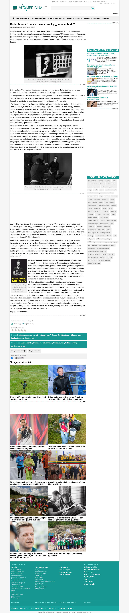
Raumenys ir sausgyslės (18, 583)
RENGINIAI (105, 18)
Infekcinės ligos (39, 589)
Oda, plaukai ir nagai (17, 586)
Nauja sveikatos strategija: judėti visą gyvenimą (65, 554)
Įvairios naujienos (18, 346)
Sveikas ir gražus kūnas (42, 343)
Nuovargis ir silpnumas (41, 587)
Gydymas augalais (90, 567)
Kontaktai (87, 1)
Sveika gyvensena (24, 335)
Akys (12, 592)
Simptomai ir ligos (41, 567)
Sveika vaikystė (64, 570)
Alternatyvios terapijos (92, 569)
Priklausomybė (39, 583)
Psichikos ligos (15, 598)
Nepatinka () (28, 324)
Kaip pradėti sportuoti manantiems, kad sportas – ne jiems (28, 398)
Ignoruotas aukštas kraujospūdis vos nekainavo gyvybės (101, 66)
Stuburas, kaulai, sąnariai (18, 581)
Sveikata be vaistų (91, 564)
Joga (85, 579)
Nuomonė (87, 602)
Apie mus (63, 1)
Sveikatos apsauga (67, 602)
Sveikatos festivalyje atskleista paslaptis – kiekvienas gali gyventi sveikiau (28, 519)
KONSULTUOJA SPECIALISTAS (54, 18)
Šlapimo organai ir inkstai (18, 579)
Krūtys (13, 590)
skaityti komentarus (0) (18, 351)
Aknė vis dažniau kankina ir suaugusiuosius (97, 98)
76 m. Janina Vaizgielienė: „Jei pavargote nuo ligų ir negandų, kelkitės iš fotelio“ (28, 483)
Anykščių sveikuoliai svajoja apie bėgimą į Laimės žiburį (66, 483)
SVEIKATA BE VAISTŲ (74, 18)
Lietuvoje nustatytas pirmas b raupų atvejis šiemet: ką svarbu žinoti (100, 54)
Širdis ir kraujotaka (16, 569)
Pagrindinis (37, 18)
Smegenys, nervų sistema (18, 577)
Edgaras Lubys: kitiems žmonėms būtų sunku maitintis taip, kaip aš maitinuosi (66, 398)
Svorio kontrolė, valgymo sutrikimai (45, 581)
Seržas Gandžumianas (61, 335)
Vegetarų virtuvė (89, 577)
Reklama (55, 1)
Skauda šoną (39, 579)
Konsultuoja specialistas (46, 602)
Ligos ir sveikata (23, 18)
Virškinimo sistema (16, 573)
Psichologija (63, 567)
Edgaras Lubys (77, 335)
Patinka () (17, 324)
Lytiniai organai (15, 584)
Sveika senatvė (64, 575)
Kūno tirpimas (39, 577)
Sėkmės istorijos (72, 343)
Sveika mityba (26, 343)
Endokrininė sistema (16, 575)
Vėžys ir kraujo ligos (41, 571)
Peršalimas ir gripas (40, 573)
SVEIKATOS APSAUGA (92, 18)
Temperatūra (38, 575)
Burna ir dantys (15, 596)
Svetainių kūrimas (86, 612)
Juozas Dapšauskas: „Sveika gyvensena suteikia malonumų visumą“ (66, 447)
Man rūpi (14, 567)
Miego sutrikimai (39, 585)
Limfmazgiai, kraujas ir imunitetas (20, 588)
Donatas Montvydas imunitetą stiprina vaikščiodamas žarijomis (27, 448)
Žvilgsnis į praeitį (65, 572)
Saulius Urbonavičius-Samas (22, 338)
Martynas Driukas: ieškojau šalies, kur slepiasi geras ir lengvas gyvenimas (65, 519)
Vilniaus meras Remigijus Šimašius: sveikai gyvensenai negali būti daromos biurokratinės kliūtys (28, 555)
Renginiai (15, 602)
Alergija (37, 570)
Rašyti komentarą (34, 351)
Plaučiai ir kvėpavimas (17, 571)
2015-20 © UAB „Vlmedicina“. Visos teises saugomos (53, 612)
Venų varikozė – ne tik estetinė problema (102, 76)
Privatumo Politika (99, 1)
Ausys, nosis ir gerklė (17, 594)
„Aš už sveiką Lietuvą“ (42, 335)
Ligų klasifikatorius (75, 1)
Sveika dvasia (58, 343)
